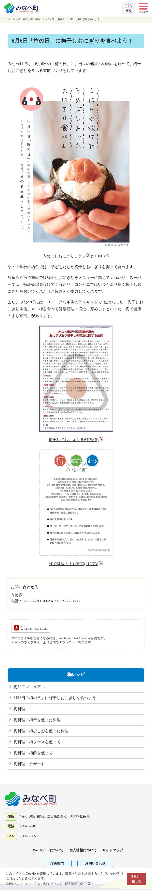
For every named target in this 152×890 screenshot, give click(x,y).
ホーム (11, 19)
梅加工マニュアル (29, 687)
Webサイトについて (48, 850)
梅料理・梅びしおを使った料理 (41, 731)
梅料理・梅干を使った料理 (37, 720)
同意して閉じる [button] (136, 879)
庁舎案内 (57, 863)
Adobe (16, 642)
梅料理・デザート (29, 764)
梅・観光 (23, 19)
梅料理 (19, 709)
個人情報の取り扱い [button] (79, 884)
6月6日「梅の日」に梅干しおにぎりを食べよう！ (57, 698)
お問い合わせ (95, 863)
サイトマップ (112, 850)
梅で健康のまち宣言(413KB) (76, 564)
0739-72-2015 (28, 826)
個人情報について (83, 850)
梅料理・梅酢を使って (33, 753)
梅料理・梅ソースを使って (37, 742)
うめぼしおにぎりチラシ (76, 256)
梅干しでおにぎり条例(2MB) (76, 440)
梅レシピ (40, 19)
